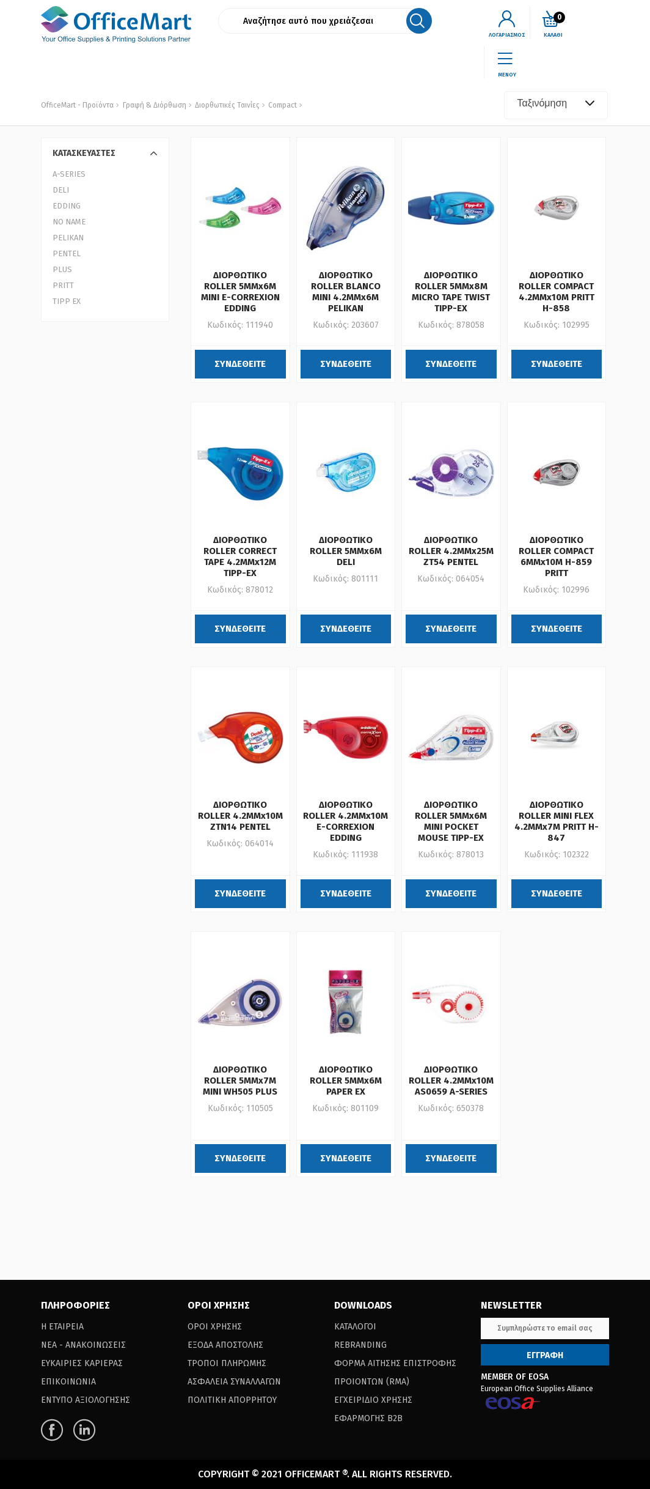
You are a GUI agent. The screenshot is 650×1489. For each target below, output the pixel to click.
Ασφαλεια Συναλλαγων (234, 1381)
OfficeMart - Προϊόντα (77, 105)
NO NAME (69, 221)
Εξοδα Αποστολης (225, 1345)
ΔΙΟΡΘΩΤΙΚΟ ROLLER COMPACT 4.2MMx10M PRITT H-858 (556, 292)
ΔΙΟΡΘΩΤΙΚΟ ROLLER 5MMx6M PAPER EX (346, 1080)
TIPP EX (67, 301)
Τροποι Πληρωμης (227, 1363)
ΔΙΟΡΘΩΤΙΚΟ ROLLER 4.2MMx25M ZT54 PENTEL (451, 550)
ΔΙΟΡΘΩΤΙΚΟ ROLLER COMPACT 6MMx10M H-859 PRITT (556, 556)
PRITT (63, 285)
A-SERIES (69, 174)
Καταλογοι (355, 1326)
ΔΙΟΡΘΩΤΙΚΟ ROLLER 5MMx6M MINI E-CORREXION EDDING (240, 292)
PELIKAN (68, 237)
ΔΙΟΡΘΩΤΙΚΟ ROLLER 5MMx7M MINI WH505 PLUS (240, 1080)
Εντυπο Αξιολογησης (85, 1400)
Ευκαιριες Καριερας (82, 1363)
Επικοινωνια (68, 1381)
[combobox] (556, 105)
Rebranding (360, 1345)
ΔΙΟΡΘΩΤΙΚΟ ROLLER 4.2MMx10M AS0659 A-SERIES (451, 1080)
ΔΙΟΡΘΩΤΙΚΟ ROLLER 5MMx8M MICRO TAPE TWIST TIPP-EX (451, 292)
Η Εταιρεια (62, 1326)
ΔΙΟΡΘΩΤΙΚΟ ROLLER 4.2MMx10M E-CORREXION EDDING (345, 821)
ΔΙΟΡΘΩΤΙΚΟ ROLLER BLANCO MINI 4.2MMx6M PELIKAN (346, 292)
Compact (281, 105)
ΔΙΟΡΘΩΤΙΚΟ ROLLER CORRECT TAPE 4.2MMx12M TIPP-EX (240, 556)
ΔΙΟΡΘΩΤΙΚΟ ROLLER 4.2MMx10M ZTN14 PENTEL (240, 815)
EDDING (67, 205)
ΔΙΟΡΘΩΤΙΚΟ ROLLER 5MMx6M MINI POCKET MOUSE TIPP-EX (451, 821)
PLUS (62, 269)
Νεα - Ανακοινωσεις (83, 1345)
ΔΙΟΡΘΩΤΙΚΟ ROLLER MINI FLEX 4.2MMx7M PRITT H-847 (556, 821)
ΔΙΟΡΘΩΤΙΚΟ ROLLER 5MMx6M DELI (346, 550)
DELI (61, 189)
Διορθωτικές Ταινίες (226, 105)
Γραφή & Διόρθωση (154, 105)
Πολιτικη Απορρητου (232, 1400)
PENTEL (67, 253)
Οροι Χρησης (215, 1326)
